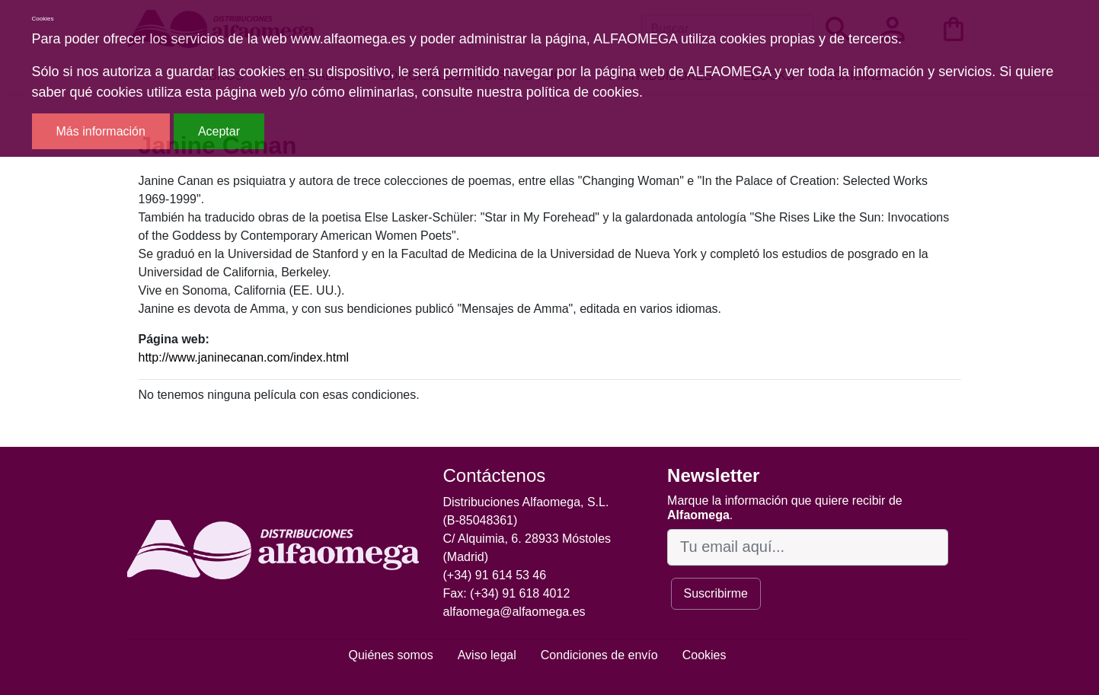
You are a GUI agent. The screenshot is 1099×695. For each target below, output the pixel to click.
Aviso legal (487, 655)
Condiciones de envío (599, 655)
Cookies (704, 655)
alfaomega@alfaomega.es (514, 611)
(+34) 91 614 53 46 (495, 575)
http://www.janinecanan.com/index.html (244, 357)
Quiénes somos (391, 655)
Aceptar (219, 131)
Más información (100, 131)
